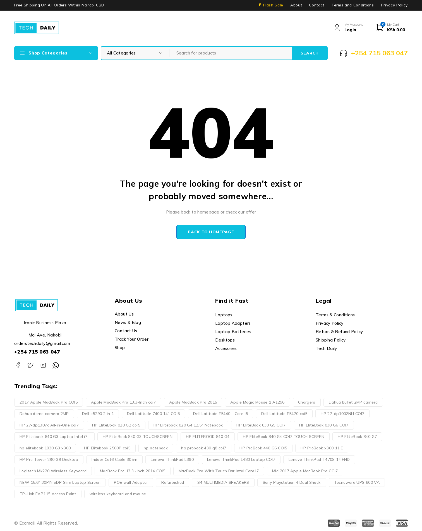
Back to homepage (211, 231)
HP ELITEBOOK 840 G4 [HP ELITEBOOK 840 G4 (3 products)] (207, 436)
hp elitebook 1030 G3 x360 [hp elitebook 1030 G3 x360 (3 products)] (45, 448)
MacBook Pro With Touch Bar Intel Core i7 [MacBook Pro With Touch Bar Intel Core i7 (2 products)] (219, 470)
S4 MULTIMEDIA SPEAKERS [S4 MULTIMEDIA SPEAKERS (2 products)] (223, 482)
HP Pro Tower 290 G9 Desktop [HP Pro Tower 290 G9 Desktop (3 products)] (49, 459)
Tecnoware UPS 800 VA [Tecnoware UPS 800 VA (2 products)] (357, 482)
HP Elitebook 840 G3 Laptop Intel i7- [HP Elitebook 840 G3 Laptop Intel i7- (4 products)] (54, 436)
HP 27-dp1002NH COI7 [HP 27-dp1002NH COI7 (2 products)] (342, 413)
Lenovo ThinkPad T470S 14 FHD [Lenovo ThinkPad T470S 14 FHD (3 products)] (319, 459)
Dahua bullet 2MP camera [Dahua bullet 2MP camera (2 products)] (353, 402)
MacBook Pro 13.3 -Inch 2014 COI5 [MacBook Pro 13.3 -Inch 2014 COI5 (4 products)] (132, 470)
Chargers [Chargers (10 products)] (306, 402)
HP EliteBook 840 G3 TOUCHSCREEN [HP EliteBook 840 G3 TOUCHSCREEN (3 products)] (138, 436)
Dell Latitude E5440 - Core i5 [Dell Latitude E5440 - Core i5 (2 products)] (220, 413)
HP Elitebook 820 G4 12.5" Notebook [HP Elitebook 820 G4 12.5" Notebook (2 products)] (188, 425)
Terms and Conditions (352, 5)
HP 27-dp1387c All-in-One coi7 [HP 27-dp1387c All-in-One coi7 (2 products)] (49, 425)
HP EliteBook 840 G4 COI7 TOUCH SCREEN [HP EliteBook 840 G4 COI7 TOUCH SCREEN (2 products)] (283, 436)
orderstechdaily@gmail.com (42, 343)
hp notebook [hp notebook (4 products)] (156, 448)
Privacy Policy (394, 5)
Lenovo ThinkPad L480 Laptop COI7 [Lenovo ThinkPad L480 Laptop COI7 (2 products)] (241, 459)
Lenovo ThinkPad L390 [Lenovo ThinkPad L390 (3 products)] (172, 459)
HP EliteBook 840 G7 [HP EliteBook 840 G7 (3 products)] (357, 436)
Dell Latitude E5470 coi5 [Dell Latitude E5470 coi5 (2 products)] (284, 413)
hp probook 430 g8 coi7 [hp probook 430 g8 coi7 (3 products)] (203, 448)
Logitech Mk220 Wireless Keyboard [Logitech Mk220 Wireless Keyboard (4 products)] (53, 470)
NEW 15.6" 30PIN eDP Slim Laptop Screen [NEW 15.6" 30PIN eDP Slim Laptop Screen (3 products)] (60, 482)
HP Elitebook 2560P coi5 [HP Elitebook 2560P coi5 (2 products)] (107, 448)
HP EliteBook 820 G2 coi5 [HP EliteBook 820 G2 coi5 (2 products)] (116, 425)
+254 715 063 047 (37, 352)
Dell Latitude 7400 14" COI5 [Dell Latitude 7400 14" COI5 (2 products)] (153, 413)
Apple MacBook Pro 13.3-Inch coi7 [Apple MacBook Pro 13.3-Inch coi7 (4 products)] (123, 402)
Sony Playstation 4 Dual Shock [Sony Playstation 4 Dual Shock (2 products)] (292, 482)
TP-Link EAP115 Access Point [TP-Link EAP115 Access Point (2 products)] (48, 493)
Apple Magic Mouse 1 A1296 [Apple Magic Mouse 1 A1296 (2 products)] (257, 402)
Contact (316, 5)
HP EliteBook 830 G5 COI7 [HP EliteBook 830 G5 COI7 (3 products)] (261, 425)
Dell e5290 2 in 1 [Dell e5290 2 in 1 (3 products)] (98, 413)
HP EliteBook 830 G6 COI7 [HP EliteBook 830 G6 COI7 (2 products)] (324, 425)
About (296, 5)
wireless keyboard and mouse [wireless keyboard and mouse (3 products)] (118, 493)
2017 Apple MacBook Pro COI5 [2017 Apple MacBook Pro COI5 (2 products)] (49, 402)
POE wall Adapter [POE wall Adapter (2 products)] (131, 482)
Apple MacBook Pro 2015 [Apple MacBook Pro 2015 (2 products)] (193, 402)
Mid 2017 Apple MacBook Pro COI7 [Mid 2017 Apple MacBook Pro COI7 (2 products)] (305, 470)
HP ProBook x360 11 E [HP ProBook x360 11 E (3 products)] (322, 448)
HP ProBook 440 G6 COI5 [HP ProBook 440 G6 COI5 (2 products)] (263, 448)
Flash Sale (273, 5)
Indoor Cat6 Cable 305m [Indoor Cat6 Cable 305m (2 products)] (114, 459)
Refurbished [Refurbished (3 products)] (172, 482)
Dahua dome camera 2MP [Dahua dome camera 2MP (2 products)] (44, 413)
